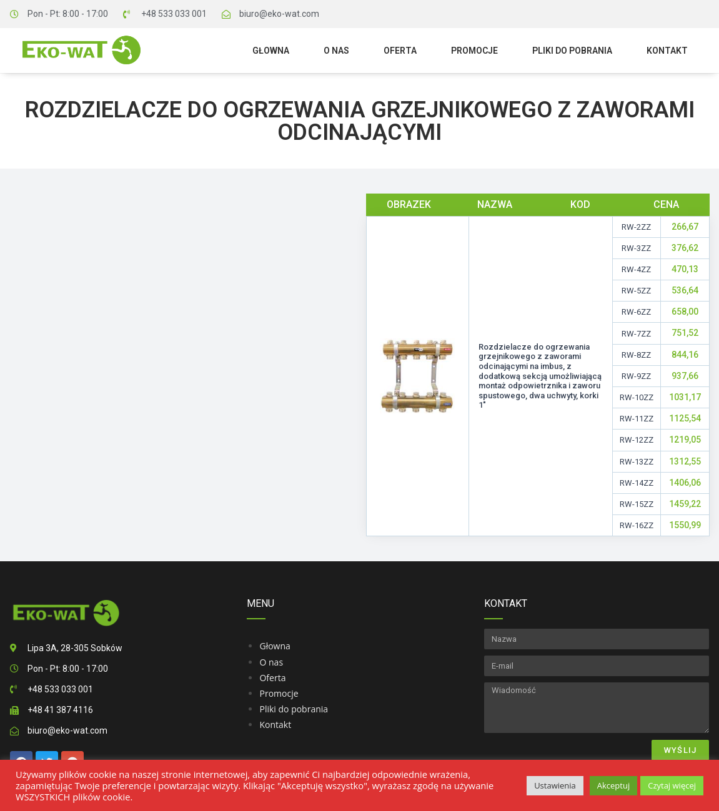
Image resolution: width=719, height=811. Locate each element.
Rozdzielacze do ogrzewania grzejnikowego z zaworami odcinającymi (360, 121)
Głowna (270, 51)
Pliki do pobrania (572, 51)
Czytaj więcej (672, 785)
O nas (336, 51)
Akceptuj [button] (613, 785)
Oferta (400, 51)
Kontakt (667, 51)
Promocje (474, 51)
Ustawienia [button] (555, 785)
